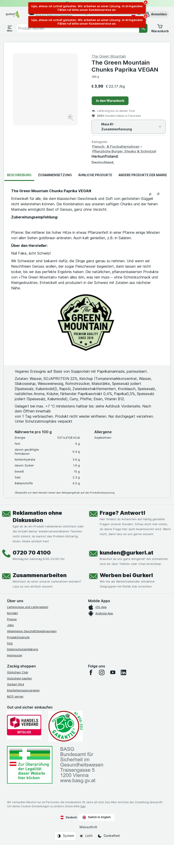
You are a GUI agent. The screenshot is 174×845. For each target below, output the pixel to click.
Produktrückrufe (18, 637)
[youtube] (112, 672)
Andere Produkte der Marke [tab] (142, 175)
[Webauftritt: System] (65, 835)
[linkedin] (123, 672)
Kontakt (12, 613)
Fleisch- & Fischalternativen (115, 146)
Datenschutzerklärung (22, 649)
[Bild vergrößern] (71, 118)
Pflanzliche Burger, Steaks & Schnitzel (124, 151)
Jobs (10, 625)
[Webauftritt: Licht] (85, 835)
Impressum (14, 655)
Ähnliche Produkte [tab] (95, 175)
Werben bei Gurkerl (126, 575)
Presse (12, 619)
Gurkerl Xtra (15, 684)
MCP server (15, 696)
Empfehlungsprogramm (23, 690)
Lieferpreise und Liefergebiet (27, 607)
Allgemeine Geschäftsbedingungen (32, 631)
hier (82, 806)
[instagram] (101, 672)
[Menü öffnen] (9, 28)
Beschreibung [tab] (19, 175)
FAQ (10, 643)
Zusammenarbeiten (40, 575)
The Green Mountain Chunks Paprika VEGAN (125, 66)
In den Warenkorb (110, 101)
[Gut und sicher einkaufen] (65, 726)
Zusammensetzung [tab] (55, 175)
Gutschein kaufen (19, 678)
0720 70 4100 (32, 552)
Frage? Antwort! (122, 513)
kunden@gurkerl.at (126, 552)
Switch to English (96, 817)
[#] (29, 765)
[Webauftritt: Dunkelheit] (108, 835)
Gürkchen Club (17, 672)
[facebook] (91, 672)
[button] (156, 14)
